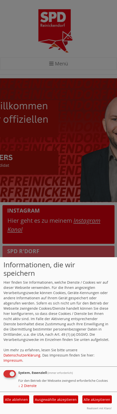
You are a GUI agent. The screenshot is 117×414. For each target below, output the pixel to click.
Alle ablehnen (16, 399)
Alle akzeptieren (97, 399)
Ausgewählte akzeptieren (56, 399)
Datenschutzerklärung (21, 355)
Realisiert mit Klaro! (99, 408)
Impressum (12, 360)
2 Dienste (27, 385)
